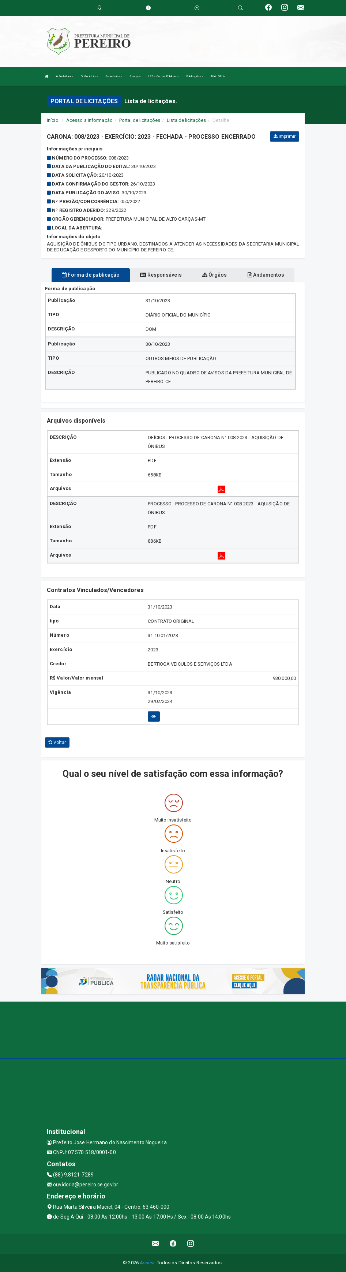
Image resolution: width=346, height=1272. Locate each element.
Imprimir (285, 136)
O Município (89, 76)
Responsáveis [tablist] (160, 275)
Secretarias (113, 76)
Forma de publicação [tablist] (91, 275)
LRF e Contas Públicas (163, 76)
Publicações (194, 76)
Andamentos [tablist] (266, 275)
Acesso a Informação (89, 120)
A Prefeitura (64, 76)
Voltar (57, 742)
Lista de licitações (186, 120)
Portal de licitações (139, 120)
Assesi (147, 1262)
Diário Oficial (218, 76)
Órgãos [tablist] (214, 275)
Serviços (134, 76)
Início (53, 120)
